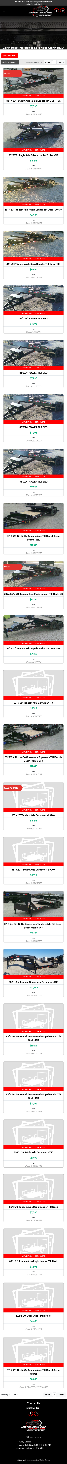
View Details (27, 96)
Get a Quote (40, 96)
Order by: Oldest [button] (9, 62)
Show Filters (10, 55)
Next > (61, 62)
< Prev (47, 62)
